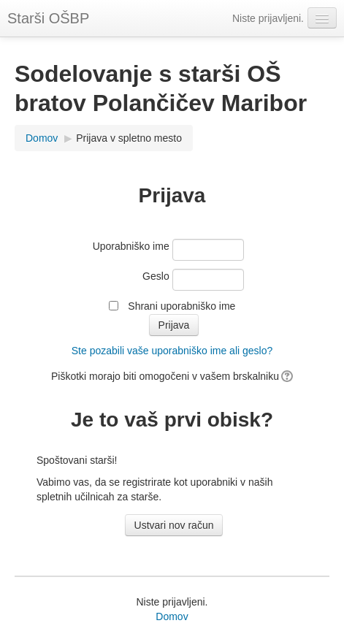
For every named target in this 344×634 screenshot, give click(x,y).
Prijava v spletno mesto (129, 138)
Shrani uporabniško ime (181, 306)
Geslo (155, 276)
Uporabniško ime (131, 246)
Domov (42, 138)
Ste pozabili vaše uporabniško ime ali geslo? (172, 350)
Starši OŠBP (48, 18)
